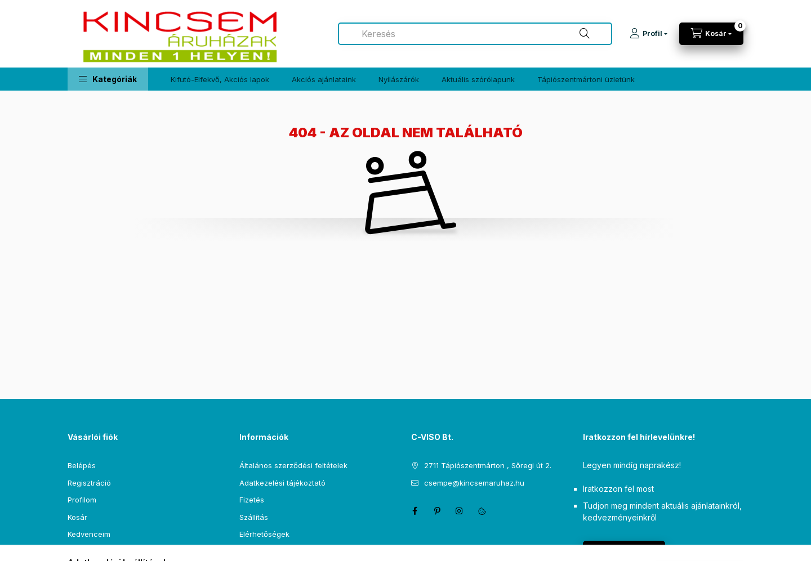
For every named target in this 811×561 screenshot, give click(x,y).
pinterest (437, 511)
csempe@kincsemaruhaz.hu (474, 482)
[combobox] (475, 34)
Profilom (82, 499)
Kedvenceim (89, 533)
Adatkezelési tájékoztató (282, 482)
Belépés (82, 465)
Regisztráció (89, 482)
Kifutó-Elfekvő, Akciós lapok (220, 79)
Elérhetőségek (264, 533)
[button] (108, 79)
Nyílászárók (398, 79)
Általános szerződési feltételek (293, 465)
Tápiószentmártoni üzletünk (586, 79)
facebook (414, 511)
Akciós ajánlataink (324, 79)
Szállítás (253, 517)
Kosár (77, 517)
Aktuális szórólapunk (478, 79)
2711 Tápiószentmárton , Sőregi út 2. (487, 465)
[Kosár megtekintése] (711, 34)
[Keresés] (584, 33)
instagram (459, 511)
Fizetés (251, 499)
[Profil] (648, 34)
